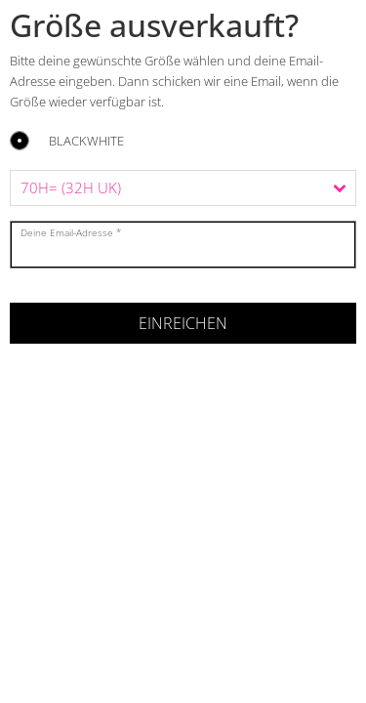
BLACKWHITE (86, 141)
